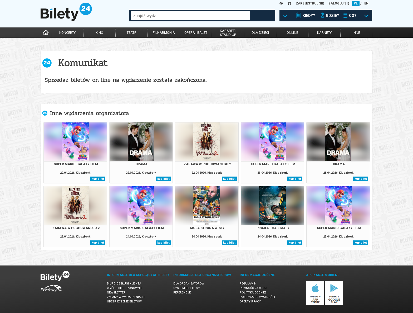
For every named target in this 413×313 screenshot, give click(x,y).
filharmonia (164, 33)
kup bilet (98, 179)
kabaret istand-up (228, 33)
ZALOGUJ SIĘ (338, 3)
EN (366, 3)
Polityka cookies (253, 292)
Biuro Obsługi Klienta (124, 283)
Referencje (182, 292)
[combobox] (190, 15)
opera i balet (195, 33)
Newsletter (116, 292)
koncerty (67, 33)
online (292, 33)
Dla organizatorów (188, 283)
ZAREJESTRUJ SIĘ (310, 3)
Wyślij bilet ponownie (124, 288)
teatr (131, 33)
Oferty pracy (250, 301)
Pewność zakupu (253, 288)
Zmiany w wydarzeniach (126, 297)
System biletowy (186, 288)
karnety (324, 33)
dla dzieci (260, 33)
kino (99, 33)
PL (356, 3)
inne (356, 33)
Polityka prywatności (257, 297)
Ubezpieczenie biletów (124, 301)
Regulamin (248, 283)
